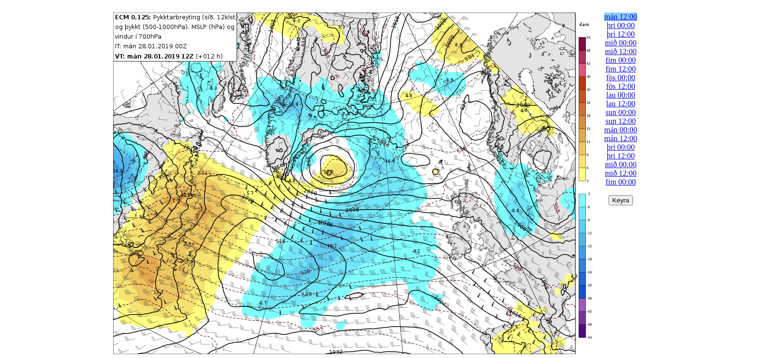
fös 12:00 (620, 86)
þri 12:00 (621, 34)
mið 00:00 (620, 43)
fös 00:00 (620, 77)
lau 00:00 (620, 95)
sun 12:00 (621, 121)
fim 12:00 (621, 69)
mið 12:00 (620, 51)
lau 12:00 (620, 104)
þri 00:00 (621, 25)
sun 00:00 (621, 112)
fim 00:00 (621, 60)
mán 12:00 (620, 17)
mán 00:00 (620, 130)
